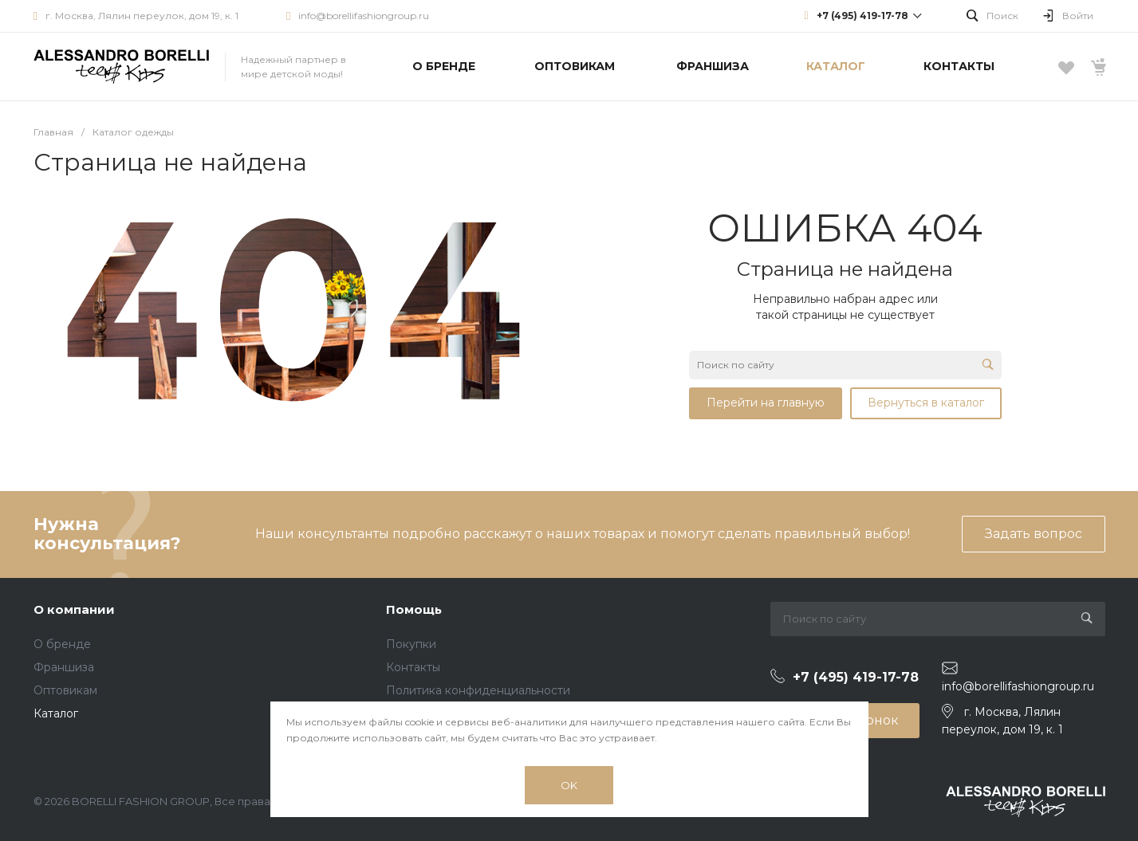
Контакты (413, 667)
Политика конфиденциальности (478, 690)
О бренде (62, 644)
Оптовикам (65, 690)
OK (569, 785)
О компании (74, 609)
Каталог (55, 713)
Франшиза (63, 667)
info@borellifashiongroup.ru (363, 16)
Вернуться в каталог (926, 402)
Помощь (414, 609)
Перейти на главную (766, 402)
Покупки (411, 644)
